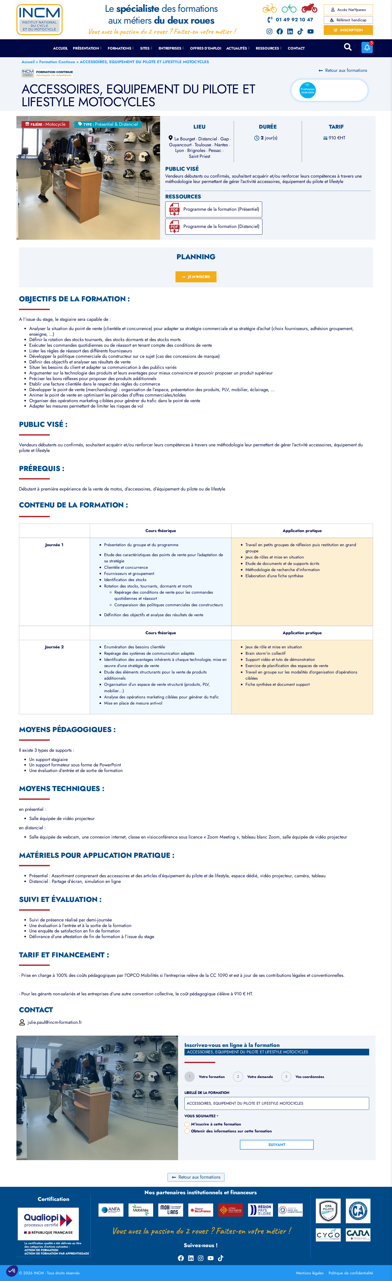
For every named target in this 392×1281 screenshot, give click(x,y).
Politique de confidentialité (351, 1273)
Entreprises (171, 48)
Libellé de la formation (206, 1093)
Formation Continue (57, 62)
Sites (146, 48)
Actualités (238, 48)
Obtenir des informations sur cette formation (231, 1131)
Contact (296, 48)
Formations (121, 48)
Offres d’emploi (205, 48)
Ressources (268, 48)
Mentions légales (310, 1273)
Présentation (87, 48)
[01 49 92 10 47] (270, 19)
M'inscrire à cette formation (216, 1124)
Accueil (60, 48)
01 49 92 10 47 (294, 19)
